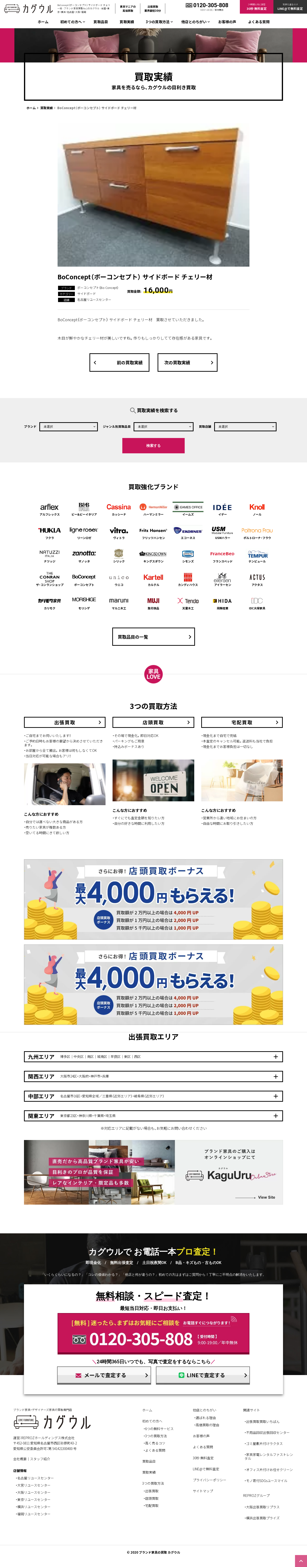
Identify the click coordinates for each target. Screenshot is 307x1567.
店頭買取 (152, 1498)
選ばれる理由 (206, 1417)
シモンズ (188, 556)
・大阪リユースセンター (33, 1492)
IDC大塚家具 (257, 602)
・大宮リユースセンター (33, 1485)
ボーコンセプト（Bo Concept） (97, 287)
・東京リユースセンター (33, 1499)
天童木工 (188, 602)
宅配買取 (152, 1505)
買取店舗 (205, 426)
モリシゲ (84, 602)
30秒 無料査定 (203, 1457)
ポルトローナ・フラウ (257, 532)
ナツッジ (49, 556)
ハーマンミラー (153, 509)
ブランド (30, 426)
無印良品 (153, 602)
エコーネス (188, 532)
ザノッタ (84, 556)
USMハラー (222, 532)
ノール (257, 509)
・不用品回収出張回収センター (267, 1432)
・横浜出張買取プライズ (262, 1518)
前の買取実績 (117, 362)
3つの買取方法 (156, 1435)
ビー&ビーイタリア (84, 509)
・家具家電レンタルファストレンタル (268, 1456)
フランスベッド (222, 556)
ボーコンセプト (84, 579)
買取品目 (101, 21)
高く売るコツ (155, 1443)
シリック (119, 556)
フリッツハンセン (153, 532)
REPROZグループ (256, 1495)
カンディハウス (188, 579)
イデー (222, 509)
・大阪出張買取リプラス (262, 1507)
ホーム (43, 21)
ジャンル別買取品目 (117, 426)
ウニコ (119, 579)
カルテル (153, 579)
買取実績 (127, 21)
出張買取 (152, 1490)
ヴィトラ (119, 532)
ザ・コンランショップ (49, 579)
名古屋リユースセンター (94, 299)
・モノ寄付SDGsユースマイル (265, 1480)
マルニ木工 (119, 602)
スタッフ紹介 (40, 1458)
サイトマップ (203, 1490)
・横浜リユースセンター (33, 1506)
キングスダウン (153, 556)
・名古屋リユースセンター (35, 1478)
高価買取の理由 (207, 1424)
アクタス (257, 579)
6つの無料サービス (159, 1428)
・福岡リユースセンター (33, 1513)
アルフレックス (49, 509)
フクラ (49, 532)
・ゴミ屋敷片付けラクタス (263, 1443)
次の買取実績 (190, 362)
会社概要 (20, 1458)
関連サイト (251, 1410)
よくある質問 (259, 21)
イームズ (188, 509)
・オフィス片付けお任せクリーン (268, 1469)
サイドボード (86, 293)
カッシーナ (119, 509)
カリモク (49, 602)
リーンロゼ (84, 532)
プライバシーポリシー (209, 1479)
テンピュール (257, 556)
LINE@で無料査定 (206, 1468)
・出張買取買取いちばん (262, 1421)
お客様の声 (227, 21)
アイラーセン (222, 579)
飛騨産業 (222, 602)
